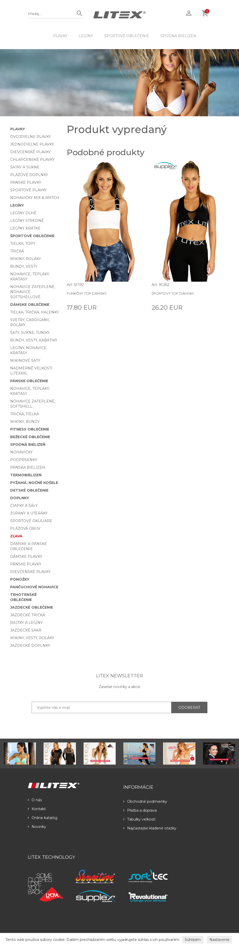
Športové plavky (28, 190)
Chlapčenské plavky (32, 159)
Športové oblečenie (126, 36)
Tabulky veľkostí (139, 819)
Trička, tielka (24, 414)
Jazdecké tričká (27, 615)
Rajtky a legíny (26, 622)
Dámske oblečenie (29, 304)
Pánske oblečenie (29, 381)
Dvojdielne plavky (30, 136)
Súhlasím (193, 939)
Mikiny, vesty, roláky (32, 638)
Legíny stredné (27, 220)
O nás (35, 800)
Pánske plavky (25, 182)
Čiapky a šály (24, 505)
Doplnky (19, 498)
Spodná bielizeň (178, 36)
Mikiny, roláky (25, 258)
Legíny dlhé (23, 213)
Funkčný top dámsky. (87, 293)
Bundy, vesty (23, 266)
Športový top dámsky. (173, 293)
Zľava (16, 536)
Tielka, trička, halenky (34, 312)
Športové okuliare (31, 521)
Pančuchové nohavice (34, 587)
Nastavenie (219, 939)
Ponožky (19, 579)
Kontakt (37, 809)
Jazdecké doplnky (30, 645)
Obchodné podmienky (145, 801)
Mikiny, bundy (25, 421)
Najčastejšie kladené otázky (149, 828)
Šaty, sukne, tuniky (30, 332)
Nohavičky (21, 452)
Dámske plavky (26, 556)
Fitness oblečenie (29, 429)
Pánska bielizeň (27, 467)
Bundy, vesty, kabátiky (33, 340)
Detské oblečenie (29, 490)
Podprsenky (23, 459)
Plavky (60, 36)
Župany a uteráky (29, 513)
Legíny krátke (25, 228)
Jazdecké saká (25, 630)
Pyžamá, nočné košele (34, 482)
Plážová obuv (25, 528)
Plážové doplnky (29, 175)
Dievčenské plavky (30, 152)
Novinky (37, 826)
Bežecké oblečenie (30, 437)
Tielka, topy (22, 243)
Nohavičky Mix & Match (34, 197)
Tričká (17, 251)
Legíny (86, 36)
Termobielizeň (26, 475)
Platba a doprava (140, 810)
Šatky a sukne (24, 167)
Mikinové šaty (25, 360)
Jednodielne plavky (32, 144)
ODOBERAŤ (189, 707)
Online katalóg (42, 817)
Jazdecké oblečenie (31, 607)
